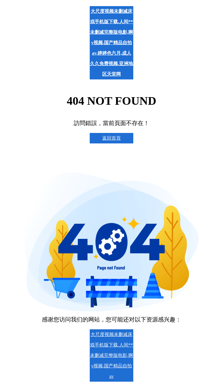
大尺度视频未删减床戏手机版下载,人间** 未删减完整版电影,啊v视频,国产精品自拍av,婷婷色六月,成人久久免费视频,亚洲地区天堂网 (111, 43)
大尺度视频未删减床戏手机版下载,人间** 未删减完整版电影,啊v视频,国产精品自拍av (111, 355)
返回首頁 (111, 138)
